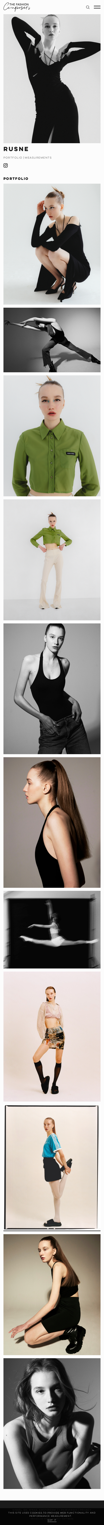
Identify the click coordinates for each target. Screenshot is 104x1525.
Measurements (38, 157)
